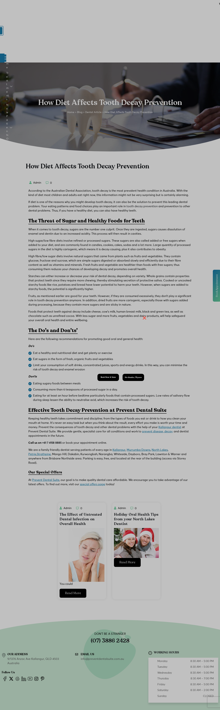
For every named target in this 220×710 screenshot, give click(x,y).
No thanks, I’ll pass (133, 377)
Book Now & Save (108, 377)
